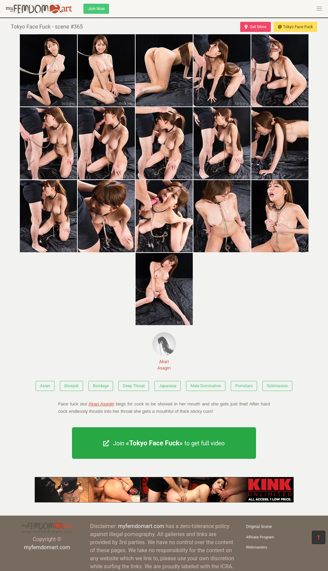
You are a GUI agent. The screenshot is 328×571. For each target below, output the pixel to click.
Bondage (101, 386)
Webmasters (256, 547)
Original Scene (259, 526)
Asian (45, 386)
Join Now (96, 8)
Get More (255, 27)
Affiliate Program (260, 537)
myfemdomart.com (47, 547)
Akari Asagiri (164, 351)
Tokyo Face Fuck (295, 27)
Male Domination (205, 386)
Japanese (167, 386)
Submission (277, 386)
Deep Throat (134, 386)
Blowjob (71, 386)
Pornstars (244, 386)
